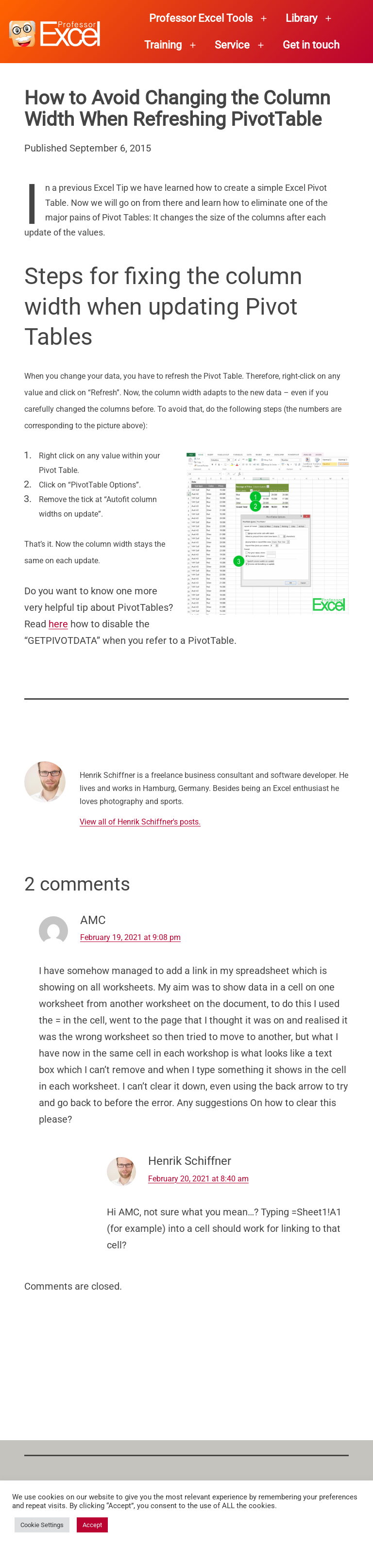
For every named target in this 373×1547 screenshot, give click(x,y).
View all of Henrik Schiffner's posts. (140, 821)
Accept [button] (92, 1525)
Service (232, 45)
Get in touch (311, 45)
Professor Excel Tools (201, 18)
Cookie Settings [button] (42, 1525)
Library (301, 18)
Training (163, 45)
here (58, 624)
